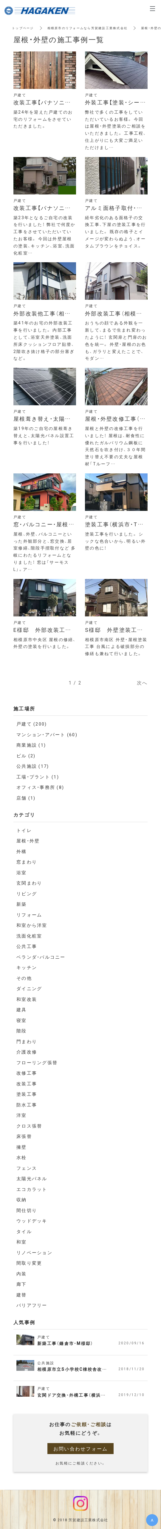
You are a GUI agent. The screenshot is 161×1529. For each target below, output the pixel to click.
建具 (21, 1009)
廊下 (21, 1284)
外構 (21, 851)
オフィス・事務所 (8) (40, 787)
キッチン (26, 967)
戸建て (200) (31, 723)
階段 (21, 1030)
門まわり (26, 1041)
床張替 (24, 1136)
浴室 (21, 872)
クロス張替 (29, 1126)
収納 (21, 1199)
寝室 (21, 1020)
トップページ (23, 28)
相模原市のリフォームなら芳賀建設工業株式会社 (87, 28)
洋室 (21, 1115)
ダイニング (29, 988)
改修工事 (26, 1073)
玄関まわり (29, 883)
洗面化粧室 (29, 936)
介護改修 (26, 1051)
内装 (21, 1273)
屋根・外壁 (28, 840)
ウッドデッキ (31, 1220)
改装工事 (26, 1083)
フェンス (26, 1168)
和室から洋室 (31, 925)
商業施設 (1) (31, 745)
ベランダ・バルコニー (41, 957)
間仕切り (26, 1210)
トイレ (24, 830)
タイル (24, 1231)
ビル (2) (26, 755)
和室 (21, 1241)
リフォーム (29, 914)
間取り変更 (29, 1263)
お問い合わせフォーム (80, 1448)
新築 (21, 904)
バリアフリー (31, 1305)
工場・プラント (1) (37, 776)
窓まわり (26, 861)
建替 (21, 1294)
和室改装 (26, 999)
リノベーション (34, 1252)
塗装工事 (26, 1094)
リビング (26, 893)
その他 (24, 978)
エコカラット (31, 1189)
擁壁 (21, 1147)
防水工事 (26, 1104)
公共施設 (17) (32, 766)
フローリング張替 (37, 1062)
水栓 (21, 1157)
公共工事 (26, 946)
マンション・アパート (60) (47, 734)
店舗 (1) (26, 798)
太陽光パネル (31, 1178)
